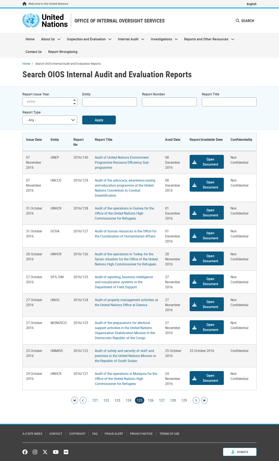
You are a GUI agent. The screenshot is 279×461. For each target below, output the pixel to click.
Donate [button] (239, 452)
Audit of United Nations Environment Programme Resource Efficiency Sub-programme (122, 162)
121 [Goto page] (95, 400)
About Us (49, 39)
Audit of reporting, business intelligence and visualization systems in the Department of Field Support (124, 282)
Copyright (77, 434)
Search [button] (245, 20)
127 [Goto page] (162, 400)
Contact (55, 434)
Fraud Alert (114, 434)
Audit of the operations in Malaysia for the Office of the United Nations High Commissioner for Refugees (126, 378)
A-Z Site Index (32, 434)
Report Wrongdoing (62, 51)
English (252, 4)
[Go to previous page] (83, 400)
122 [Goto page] (106, 400)
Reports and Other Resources (207, 39)
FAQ (95, 434)
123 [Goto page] (117, 400)
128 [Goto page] (173, 400)
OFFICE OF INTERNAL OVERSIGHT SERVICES (119, 21)
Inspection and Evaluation (88, 39)
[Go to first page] (74, 400)
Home (30, 39)
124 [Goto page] (128, 400)
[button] (207, 162)
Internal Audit (129, 39)
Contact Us (34, 51)
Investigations (163, 39)
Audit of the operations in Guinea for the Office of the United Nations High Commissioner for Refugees (124, 213)
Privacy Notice (141, 434)
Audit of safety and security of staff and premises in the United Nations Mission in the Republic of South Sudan (125, 355)
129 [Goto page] (184, 400)
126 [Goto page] (150, 400)
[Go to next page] (196, 400)
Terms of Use (169, 434)
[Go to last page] (204, 400)
